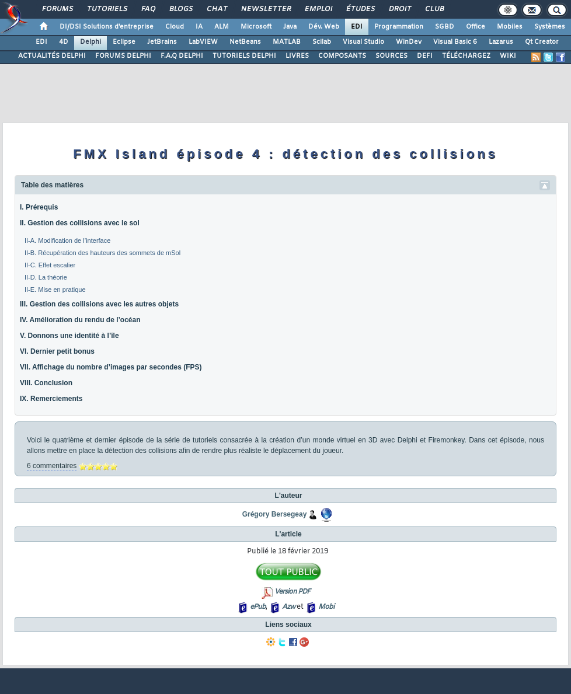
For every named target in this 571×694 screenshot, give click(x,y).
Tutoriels (106, 9)
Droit (399, 9)
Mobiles (510, 27)
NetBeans (245, 42)
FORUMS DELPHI (123, 56)
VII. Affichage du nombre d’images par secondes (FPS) (111, 367)
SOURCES (391, 56)
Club (433, 9)
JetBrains (162, 42)
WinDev (409, 42)
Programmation (398, 27)
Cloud (174, 27)
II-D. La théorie (46, 277)
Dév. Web (323, 27)
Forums (57, 9)
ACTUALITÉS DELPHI (52, 56)
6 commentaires (51, 466)
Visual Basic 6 (455, 42)
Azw (288, 607)
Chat (216, 9)
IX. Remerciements (51, 399)
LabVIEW (203, 42)
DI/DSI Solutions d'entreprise (107, 27)
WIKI (508, 56)
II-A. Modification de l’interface (67, 240)
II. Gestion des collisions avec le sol (80, 223)
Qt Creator (542, 42)
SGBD (444, 27)
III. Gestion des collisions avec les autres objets (99, 304)
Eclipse (124, 42)
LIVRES (297, 56)
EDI (357, 27)
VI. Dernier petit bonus (57, 351)
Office (475, 27)
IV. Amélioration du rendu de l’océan (80, 320)
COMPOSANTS (342, 56)
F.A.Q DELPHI (182, 56)
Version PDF (292, 592)
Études (359, 9)
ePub (258, 607)
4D (63, 42)
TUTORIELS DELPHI (244, 56)
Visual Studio (363, 42)
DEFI (425, 56)
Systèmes (549, 27)
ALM (221, 27)
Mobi (326, 607)
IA (199, 27)
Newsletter (265, 9)
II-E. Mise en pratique (55, 289)
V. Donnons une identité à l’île (69, 336)
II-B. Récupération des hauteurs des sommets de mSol (102, 252)
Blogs (180, 9)
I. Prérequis (39, 207)
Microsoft (256, 27)
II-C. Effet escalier (50, 264)
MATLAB (287, 42)
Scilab (321, 42)
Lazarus (501, 42)
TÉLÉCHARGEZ (466, 56)
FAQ (148, 9)
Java (290, 27)
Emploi (318, 9)
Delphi (90, 42)
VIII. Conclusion (46, 383)
